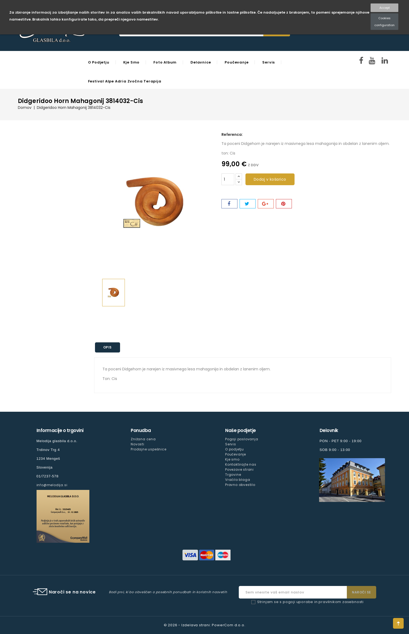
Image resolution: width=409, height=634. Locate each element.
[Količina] (227, 179)
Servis (268, 62)
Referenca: (232, 134)
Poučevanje (236, 62)
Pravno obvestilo (240, 484)
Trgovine (233, 474)
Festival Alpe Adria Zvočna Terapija (124, 81)
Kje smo (131, 62)
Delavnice (200, 62)
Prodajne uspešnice (148, 449)
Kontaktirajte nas (240, 464)
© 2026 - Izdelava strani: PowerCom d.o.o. (204, 625)
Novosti (137, 444)
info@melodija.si (52, 485)
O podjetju (98, 62)
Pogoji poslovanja (241, 439)
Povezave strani (239, 469)
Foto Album (165, 62)
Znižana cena (143, 439)
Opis (107, 347)
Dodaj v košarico (270, 179)
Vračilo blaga (237, 479)
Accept (384, 8)
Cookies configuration (384, 21)
